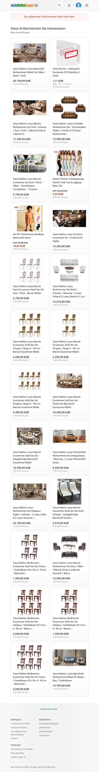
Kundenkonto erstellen (20, 723)
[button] (59, 5)
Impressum (44, 735)
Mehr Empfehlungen (20, 32)
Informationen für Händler (22, 749)
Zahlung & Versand (19, 727)
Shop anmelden (17, 753)
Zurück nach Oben (51, 709)
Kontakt (14, 738)
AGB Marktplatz (46, 731)
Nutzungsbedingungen (49, 723)
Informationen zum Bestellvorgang (19, 733)
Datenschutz (44, 727)
